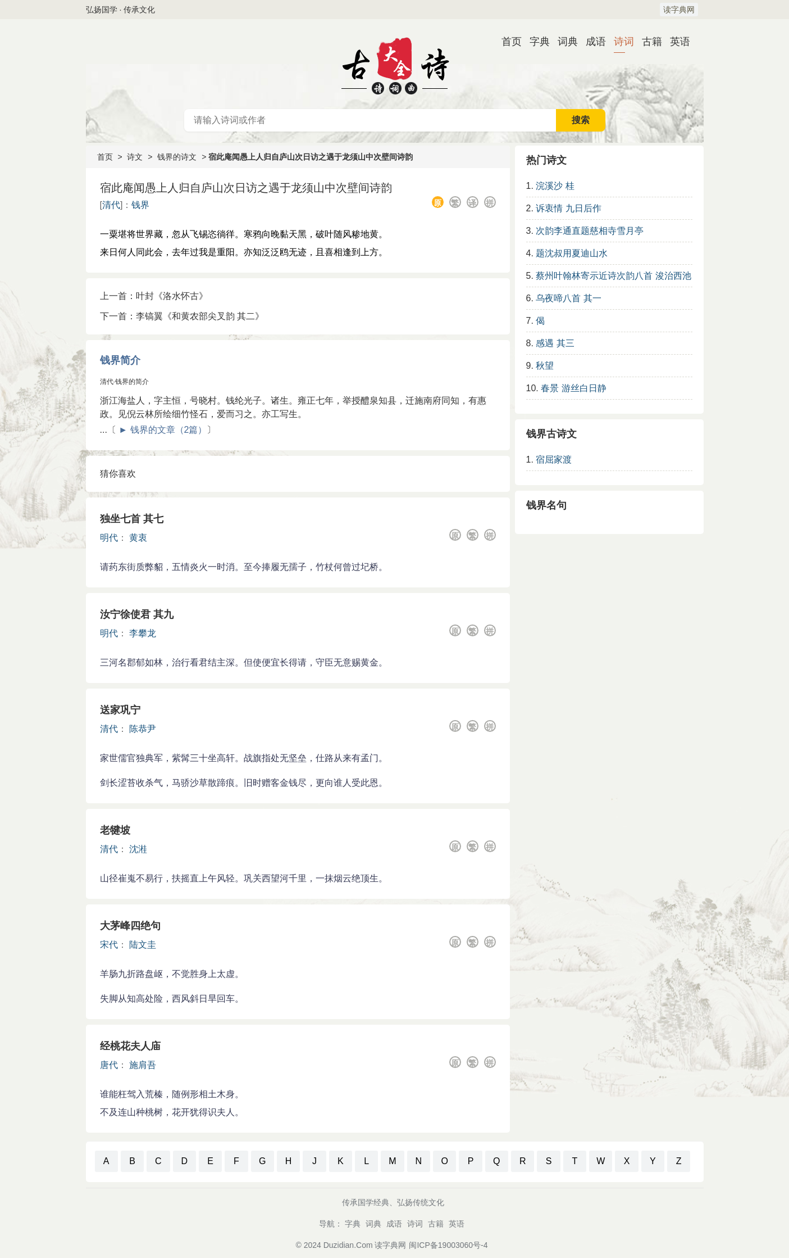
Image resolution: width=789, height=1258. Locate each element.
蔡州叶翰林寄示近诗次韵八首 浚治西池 (613, 275)
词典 (563, 41)
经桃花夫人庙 (130, 1046)
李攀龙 (142, 633)
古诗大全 (395, 64)
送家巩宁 (120, 710)
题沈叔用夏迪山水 (572, 253)
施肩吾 (142, 1065)
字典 (535, 41)
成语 (591, 41)
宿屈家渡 (554, 459)
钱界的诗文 (177, 157)
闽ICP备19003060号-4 (448, 1245)
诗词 (619, 41)
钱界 (140, 205)
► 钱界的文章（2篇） (162, 430)
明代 (109, 537)
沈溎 (138, 849)
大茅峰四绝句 (130, 925)
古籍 (647, 41)
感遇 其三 (555, 343)
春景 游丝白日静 (573, 388)
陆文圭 (142, 944)
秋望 (545, 365)
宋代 (109, 944)
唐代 (109, 1065)
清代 (111, 205)
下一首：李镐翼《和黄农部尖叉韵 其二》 (182, 316)
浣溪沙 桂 (555, 186)
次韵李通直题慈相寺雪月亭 (590, 231)
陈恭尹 (142, 729)
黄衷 (138, 537)
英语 (675, 41)
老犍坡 (115, 830)
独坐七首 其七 (131, 518)
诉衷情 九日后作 (568, 208)
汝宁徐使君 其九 (137, 614)
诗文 (135, 157)
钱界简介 (120, 360)
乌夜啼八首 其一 (568, 298)
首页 (507, 41)
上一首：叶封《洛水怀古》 (154, 296)
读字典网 (679, 9)
